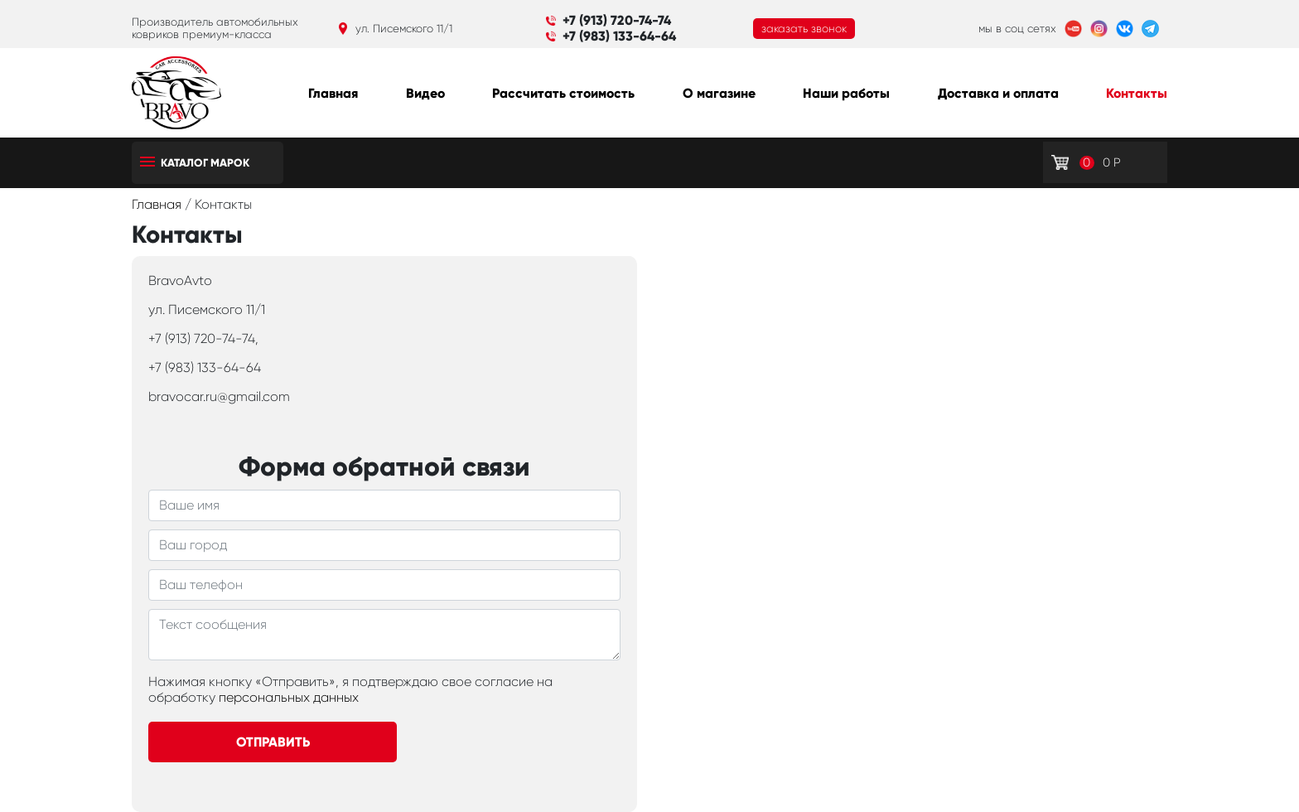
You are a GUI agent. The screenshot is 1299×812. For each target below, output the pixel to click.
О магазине (719, 93)
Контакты (1136, 93)
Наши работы (846, 93)
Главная (333, 93)
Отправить (273, 742)
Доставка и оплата (998, 93)
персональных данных (289, 697)
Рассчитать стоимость (563, 93)
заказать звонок (804, 28)
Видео (425, 93)
